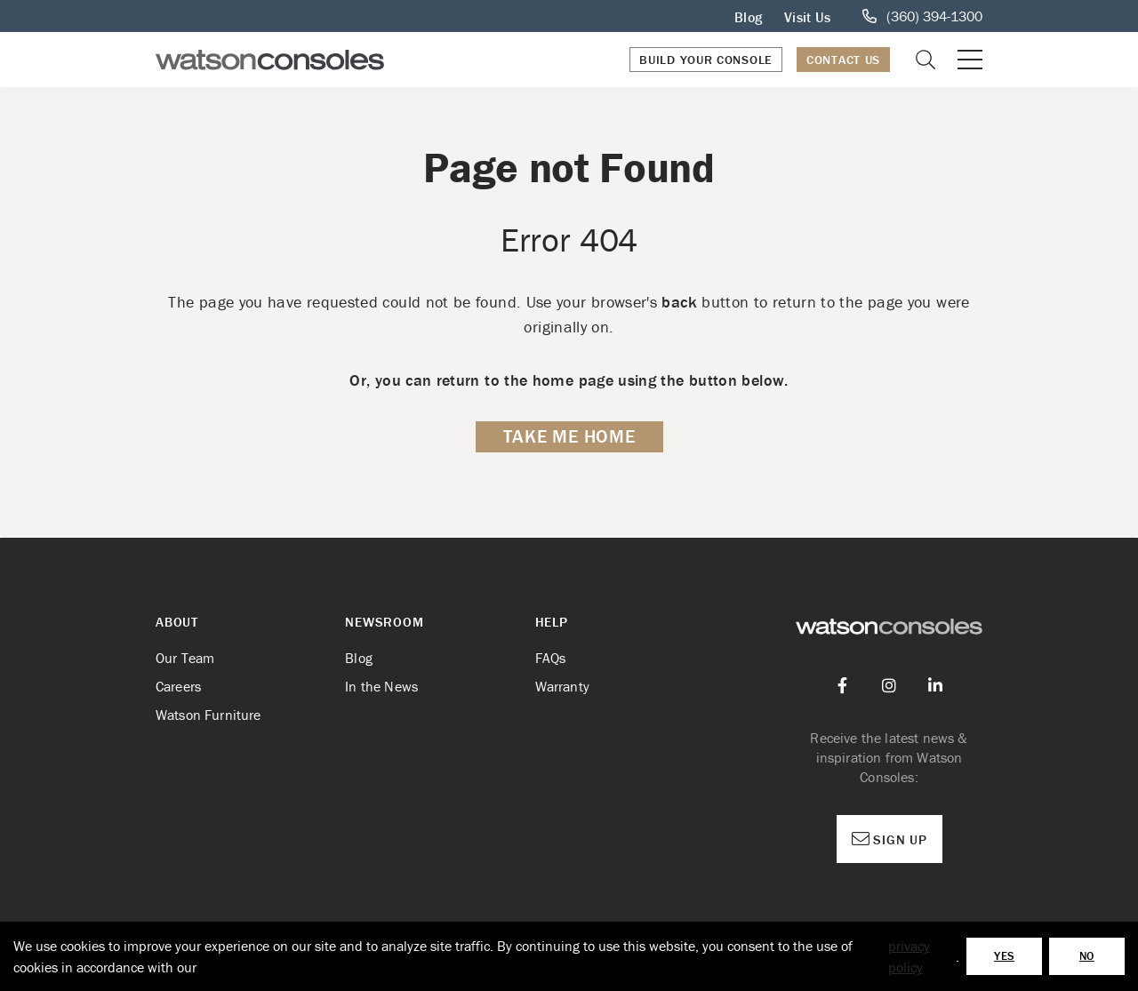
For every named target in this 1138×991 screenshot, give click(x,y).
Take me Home (569, 436)
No (1086, 955)
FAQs (550, 658)
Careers (178, 686)
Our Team (185, 658)
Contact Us (843, 60)
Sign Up (889, 839)
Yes (1004, 955)
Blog (748, 17)
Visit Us (807, 17)
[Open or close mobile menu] (970, 59)
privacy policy (909, 956)
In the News (381, 686)
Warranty (562, 686)
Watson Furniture (208, 714)
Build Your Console (706, 60)
